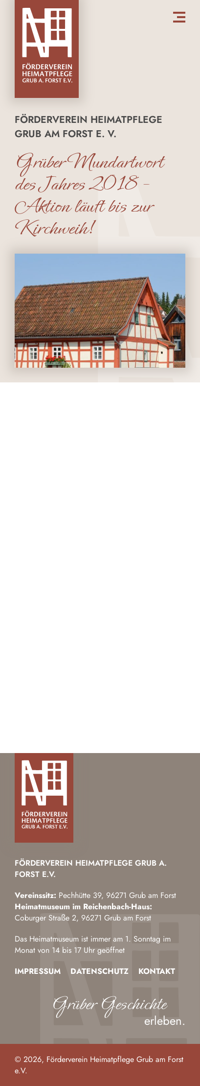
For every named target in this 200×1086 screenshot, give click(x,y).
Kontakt (156, 971)
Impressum (38, 971)
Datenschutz (99, 971)
